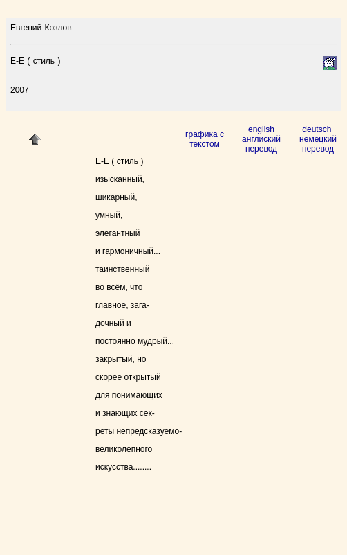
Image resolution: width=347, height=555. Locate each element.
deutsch (317, 129)
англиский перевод (261, 144)
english (261, 129)
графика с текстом (204, 139)
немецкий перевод (318, 144)
